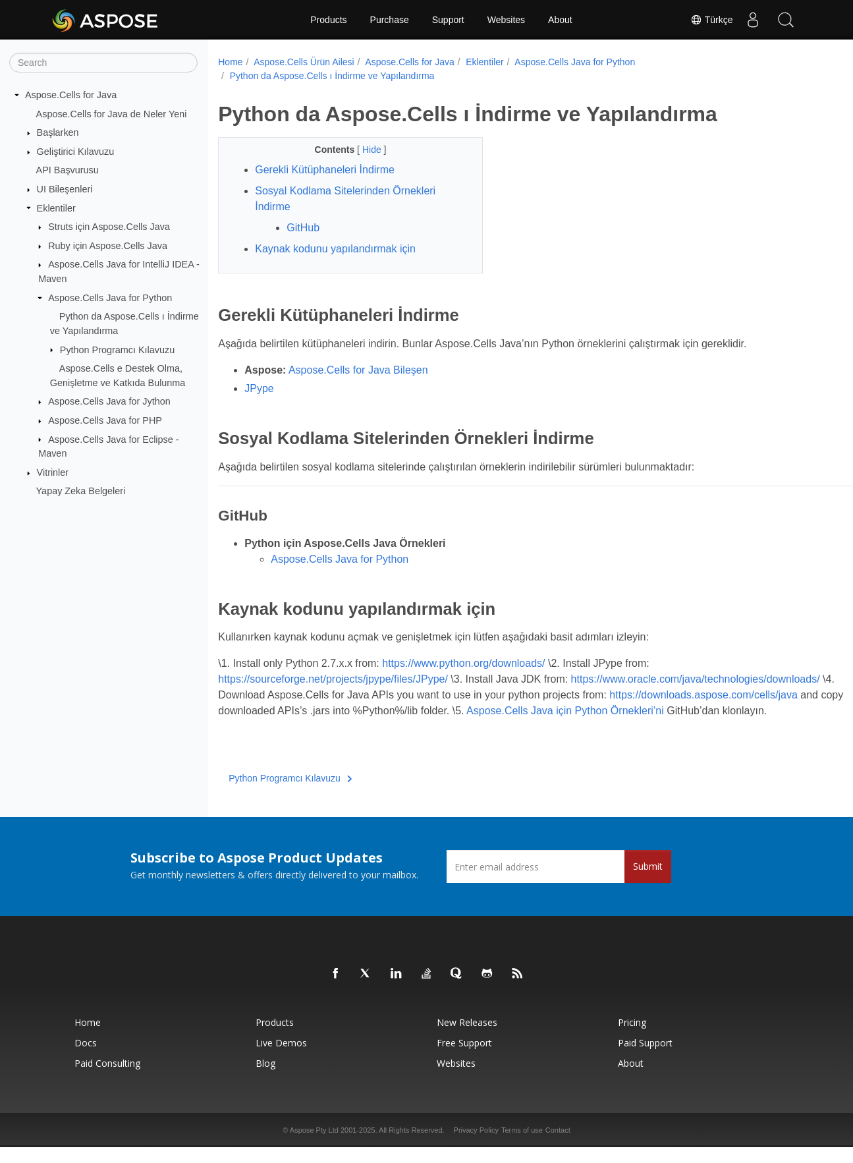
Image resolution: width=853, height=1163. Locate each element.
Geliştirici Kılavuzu (76, 151)
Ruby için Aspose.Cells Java (107, 246)
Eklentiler (56, 207)
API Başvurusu (67, 170)
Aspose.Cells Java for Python (110, 298)
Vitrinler (53, 472)
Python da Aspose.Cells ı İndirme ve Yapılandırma (332, 76)
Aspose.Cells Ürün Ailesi (304, 62)
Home (230, 62)
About (560, 19)
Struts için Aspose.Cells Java (109, 226)
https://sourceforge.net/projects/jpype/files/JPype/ (333, 679)
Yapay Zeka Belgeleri (81, 491)
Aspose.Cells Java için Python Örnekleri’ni (317, 726)
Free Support (464, 1058)
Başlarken (58, 132)
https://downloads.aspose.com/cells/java (379, 710)
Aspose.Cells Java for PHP (105, 420)
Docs (85, 1058)
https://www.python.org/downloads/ (463, 663)
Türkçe (711, 20)
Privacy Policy (476, 1146)
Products (328, 19)
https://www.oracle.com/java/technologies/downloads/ (342, 694)
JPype (258, 388)
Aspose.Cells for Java (71, 95)
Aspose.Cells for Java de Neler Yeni (111, 113)
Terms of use (522, 1146)
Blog (265, 1079)
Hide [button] (364, 149)
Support (448, 19)
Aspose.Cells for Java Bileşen (358, 370)
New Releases (467, 1038)
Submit (648, 882)
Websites (506, 19)
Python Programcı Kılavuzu (117, 349)
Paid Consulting (107, 1079)
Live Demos (281, 1058)
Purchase (389, 19)
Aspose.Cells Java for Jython (109, 401)
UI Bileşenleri (65, 189)
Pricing (632, 1038)
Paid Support (645, 1058)
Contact (557, 1146)
